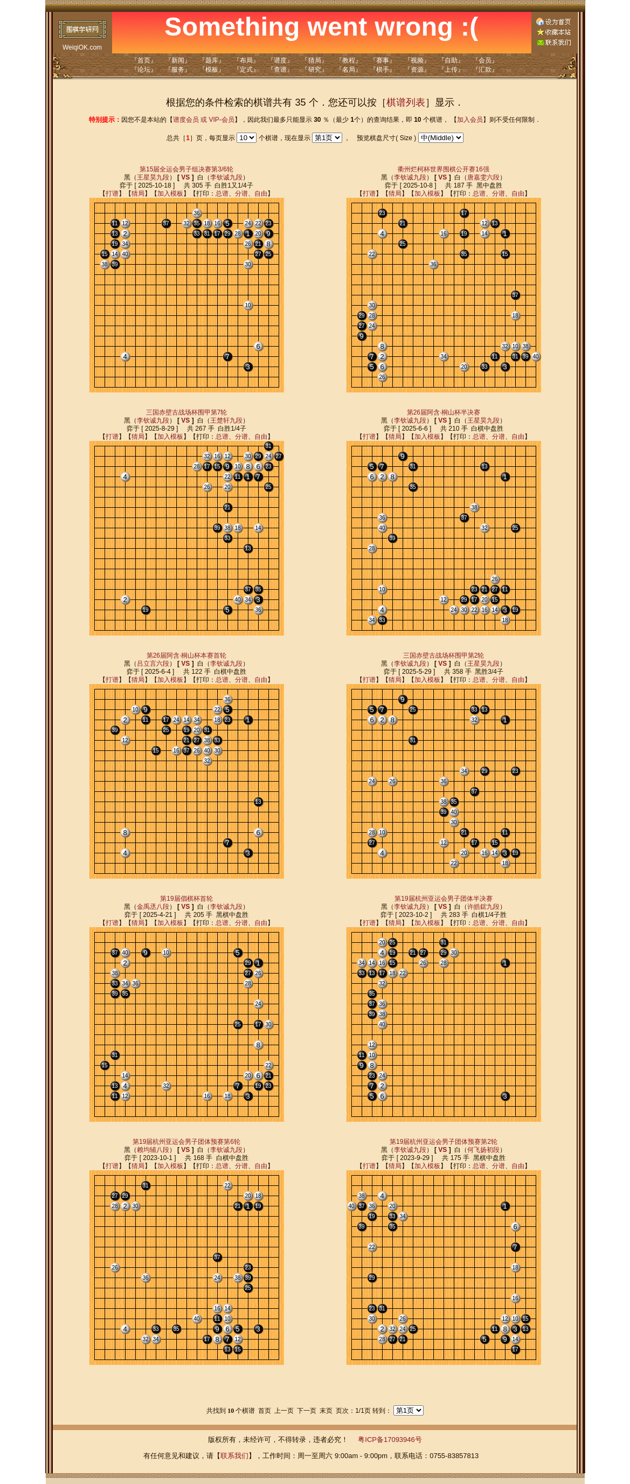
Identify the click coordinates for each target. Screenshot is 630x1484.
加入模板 (170, 193)
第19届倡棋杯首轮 (186, 898)
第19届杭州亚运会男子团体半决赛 (443, 898)
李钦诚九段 (226, 177)
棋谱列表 (405, 102)
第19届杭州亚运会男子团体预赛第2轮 (443, 1141)
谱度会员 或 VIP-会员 (203, 119)
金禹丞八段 (153, 906)
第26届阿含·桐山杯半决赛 (444, 412)
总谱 (222, 193)
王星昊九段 (153, 177)
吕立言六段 (153, 663)
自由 (260, 193)
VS (185, 177)
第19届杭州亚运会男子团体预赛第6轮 (186, 1141)
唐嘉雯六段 (483, 177)
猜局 (137, 193)
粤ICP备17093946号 (390, 1439)
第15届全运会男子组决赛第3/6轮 (186, 169)
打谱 (112, 193)
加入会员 (470, 119)
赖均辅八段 (153, 1150)
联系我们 (234, 1456)
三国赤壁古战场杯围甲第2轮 (443, 655)
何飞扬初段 (483, 1150)
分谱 (241, 193)
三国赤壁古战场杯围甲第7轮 (186, 412)
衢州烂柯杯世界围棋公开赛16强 (443, 169)
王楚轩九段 (226, 420)
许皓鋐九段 (483, 906)
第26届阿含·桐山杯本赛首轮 (187, 655)
